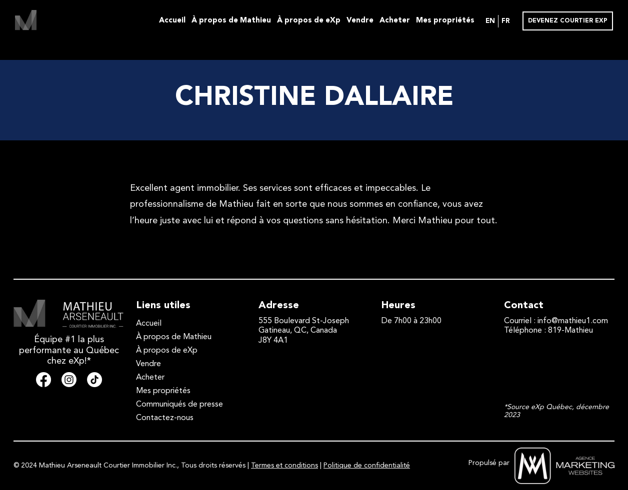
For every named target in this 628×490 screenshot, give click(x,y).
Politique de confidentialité (367, 465)
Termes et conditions (284, 465)
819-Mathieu (570, 331)
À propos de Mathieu (231, 20)
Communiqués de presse (179, 405)
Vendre (360, 20)
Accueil (172, 20)
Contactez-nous (165, 418)
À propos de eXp (308, 20)
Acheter (395, 20)
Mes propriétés (445, 20)
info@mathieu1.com (573, 321)
